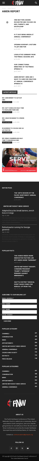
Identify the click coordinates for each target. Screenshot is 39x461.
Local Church (7, 315)
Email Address (8, 298)
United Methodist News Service (16, 206)
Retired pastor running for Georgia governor (16, 228)
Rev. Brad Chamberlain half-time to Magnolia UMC (12, 139)
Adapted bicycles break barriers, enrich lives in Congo (18, 211)
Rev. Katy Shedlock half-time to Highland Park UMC (13, 109)
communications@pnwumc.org (23, 435)
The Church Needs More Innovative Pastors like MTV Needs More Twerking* (25, 258)
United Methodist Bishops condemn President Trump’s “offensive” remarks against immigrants (24, 271)
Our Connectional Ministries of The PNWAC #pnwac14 (24, 67)
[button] (3, 3)
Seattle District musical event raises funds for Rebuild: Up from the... (24, 284)
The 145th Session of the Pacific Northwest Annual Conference (25, 195)
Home (4, 8)
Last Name (6, 309)
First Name (6, 304)
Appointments (7, 102)
